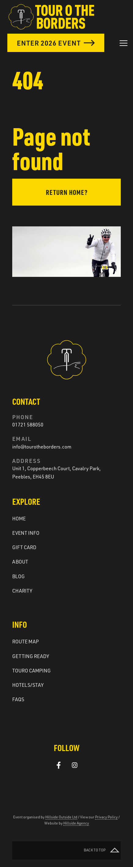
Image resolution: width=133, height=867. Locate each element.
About (20, 562)
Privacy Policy (106, 817)
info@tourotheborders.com (41, 447)
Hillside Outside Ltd (61, 817)
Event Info (25, 533)
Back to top (102, 850)
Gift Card (24, 547)
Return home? (66, 192)
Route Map (25, 641)
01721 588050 (27, 425)
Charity (22, 591)
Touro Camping (31, 671)
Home (19, 518)
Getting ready (30, 656)
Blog (18, 576)
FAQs (18, 699)
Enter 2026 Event (56, 43)
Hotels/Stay (28, 685)
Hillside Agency (76, 823)
